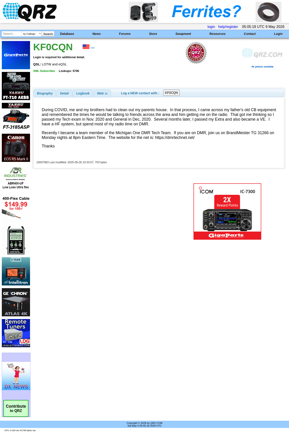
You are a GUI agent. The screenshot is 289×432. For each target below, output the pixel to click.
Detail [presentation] (64, 93)
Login (278, 34)
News (97, 34)
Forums (125, 34)
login (211, 27)
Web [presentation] (102, 93)
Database (67, 34)
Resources (218, 34)
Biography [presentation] (45, 93)
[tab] (45, 93)
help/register (228, 27)
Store (153, 34)
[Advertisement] (104, 211)
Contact (250, 34)
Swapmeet (183, 34)
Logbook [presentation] (83, 93)
